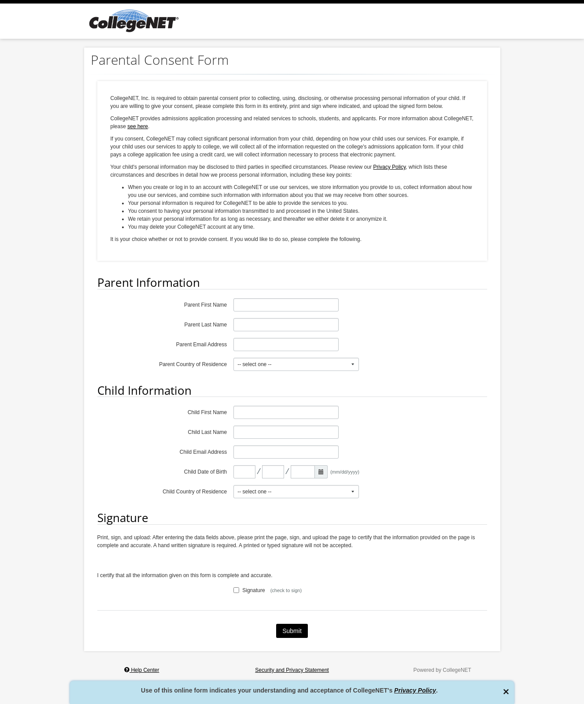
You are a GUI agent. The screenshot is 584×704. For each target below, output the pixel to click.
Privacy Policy (415, 690)
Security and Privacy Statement (292, 670)
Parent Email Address (201, 344)
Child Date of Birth (205, 472)
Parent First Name (205, 305)
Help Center (141, 670)
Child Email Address (203, 452)
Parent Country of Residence (193, 364)
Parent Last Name (206, 325)
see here (137, 126)
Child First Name (207, 412)
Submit (292, 630)
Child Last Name (207, 432)
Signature (249, 590)
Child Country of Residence (195, 492)
